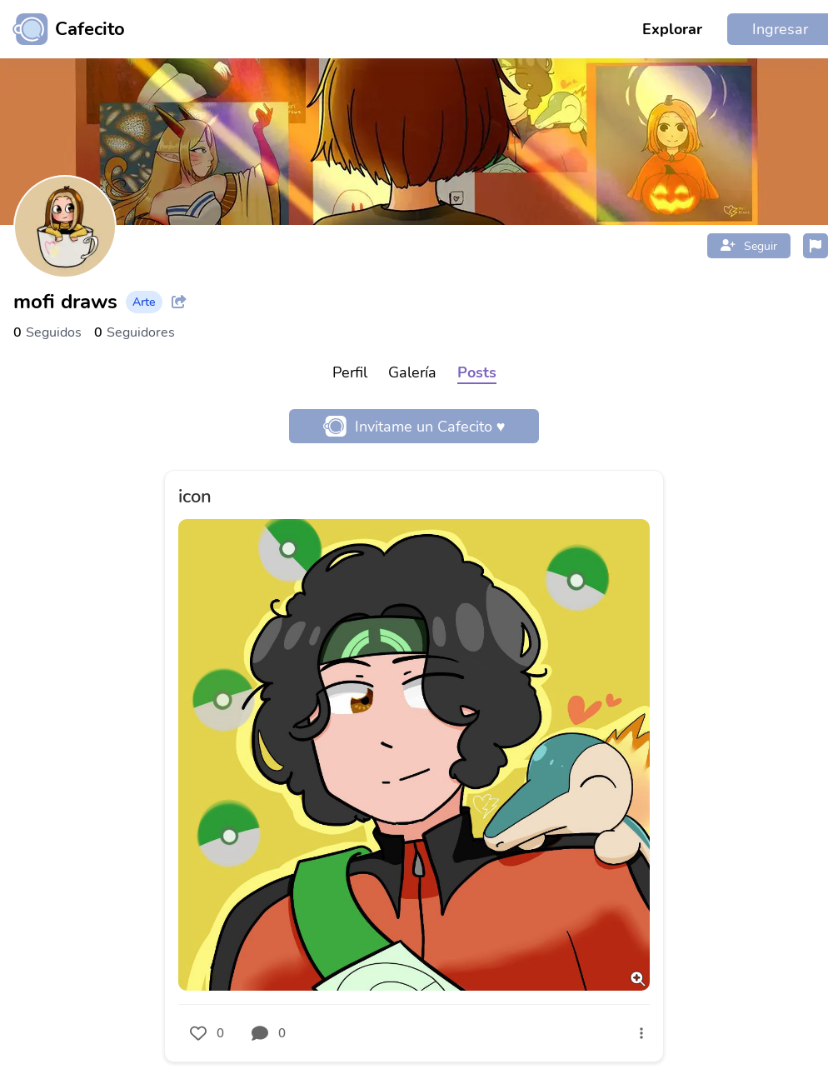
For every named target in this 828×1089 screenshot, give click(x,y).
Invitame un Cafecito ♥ (414, 426)
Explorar (672, 29)
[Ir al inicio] (62, 29)
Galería (412, 372)
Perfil (349, 372)
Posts (476, 372)
